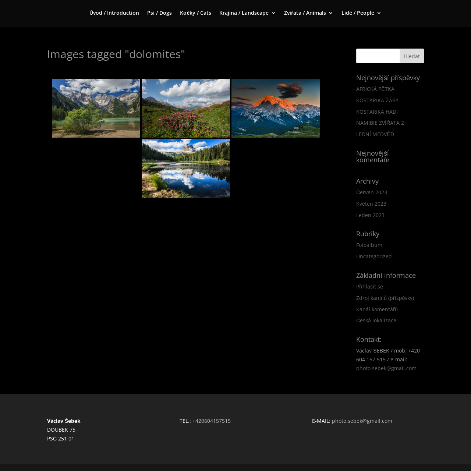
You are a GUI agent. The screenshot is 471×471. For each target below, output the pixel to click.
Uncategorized (374, 256)
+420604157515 (211, 420)
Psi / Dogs (159, 13)
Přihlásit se (369, 286)
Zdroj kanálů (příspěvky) (385, 297)
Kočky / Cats (195, 13)
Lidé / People (357, 13)
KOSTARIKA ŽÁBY (377, 100)
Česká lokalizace (376, 320)
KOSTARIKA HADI (377, 111)
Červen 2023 (371, 192)
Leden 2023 (370, 215)
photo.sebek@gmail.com (386, 368)
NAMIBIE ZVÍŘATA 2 (380, 122)
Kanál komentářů (376, 309)
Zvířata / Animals (305, 13)
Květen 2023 (371, 203)
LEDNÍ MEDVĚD (375, 134)
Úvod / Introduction (114, 13)
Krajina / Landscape (244, 13)
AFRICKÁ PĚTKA (375, 88)
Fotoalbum (369, 244)
